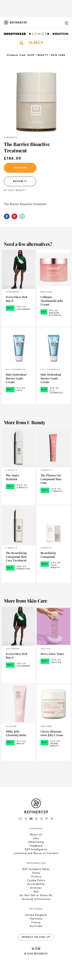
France (36, 922)
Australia (36, 926)
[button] (35, 43)
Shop (31, 55)
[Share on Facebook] (7, 216)
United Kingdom (36, 915)
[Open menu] (66, 21)
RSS (36, 891)
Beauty (43, 55)
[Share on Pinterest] (14, 216)
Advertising (36, 842)
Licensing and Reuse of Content (36, 853)
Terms (36, 873)
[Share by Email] (22, 216)
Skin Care (58, 55)
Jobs (36, 838)
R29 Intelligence (36, 849)
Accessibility (36, 884)
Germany (36, 918)
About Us (36, 834)
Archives (36, 888)
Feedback (36, 846)
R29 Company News (36, 869)
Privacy (36, 876)
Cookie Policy (36, 880)
